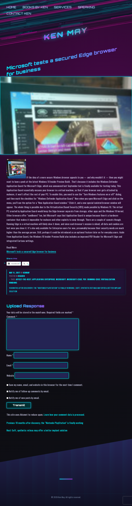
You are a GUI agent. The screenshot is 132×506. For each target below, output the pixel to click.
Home (11, 7)
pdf (84, 279)
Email (10, 365)
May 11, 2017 (15, 272)
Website (10, 375)
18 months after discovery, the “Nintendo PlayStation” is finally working (41, 288)
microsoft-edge (74, 279)
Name (10, 355)
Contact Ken (19, 13)
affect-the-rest (23, 279)
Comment (12, 316)
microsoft (61, 279)
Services (63, 7)
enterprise (49, 279)
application (38, 279)
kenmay (26, 272)
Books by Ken (35, 7)
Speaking (86, 7)
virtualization (108, 279)
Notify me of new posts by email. (24, 398)
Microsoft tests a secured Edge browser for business (31, 251)
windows (13, 282)
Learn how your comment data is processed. (64, 414)
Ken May (66, 34)
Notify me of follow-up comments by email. (29, 391)
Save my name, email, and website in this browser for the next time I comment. (46, 384)
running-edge (93, 279)
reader (21, 276)
